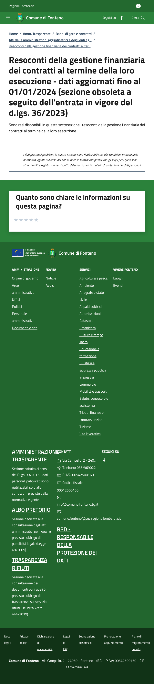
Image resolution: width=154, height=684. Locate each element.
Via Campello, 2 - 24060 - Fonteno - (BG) (77, 460)
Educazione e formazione (89, 352)
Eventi (118, 285)
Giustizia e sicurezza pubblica (92, 366)
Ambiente (86, 285)
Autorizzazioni (90, 313)
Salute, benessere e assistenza (93, 402)
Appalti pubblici (90, 306)
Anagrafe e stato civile (91, 296)
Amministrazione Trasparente (35, 455)
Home (13, 33)
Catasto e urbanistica (87, 324)
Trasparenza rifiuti (29, 564)
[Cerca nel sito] (143, 17)
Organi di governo (25, 278)
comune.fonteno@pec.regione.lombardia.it (77, 515)
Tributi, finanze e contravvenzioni (91, 416)
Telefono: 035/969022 (76, 467)
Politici (17, 306)
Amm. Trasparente (37, 33)
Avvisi (50, 285)
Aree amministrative (23, 289)
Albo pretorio (31, 509)
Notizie (51, 278)
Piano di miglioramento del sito (141, 642)
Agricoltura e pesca (93, 278)
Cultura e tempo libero (91, 338)
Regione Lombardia (21, 6)
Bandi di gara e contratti (74, 33)
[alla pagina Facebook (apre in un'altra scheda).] (120, 18)
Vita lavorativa (90, 433)
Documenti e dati (24, 327)
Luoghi (118, 278)
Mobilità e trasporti (93, 391)
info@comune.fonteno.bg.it (77, 501)
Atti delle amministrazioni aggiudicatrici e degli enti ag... (50, 40)
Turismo (85, 426)
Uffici (16, 299)
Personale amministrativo (23, 317)
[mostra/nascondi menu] (7, 17)
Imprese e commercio (87, 381)
